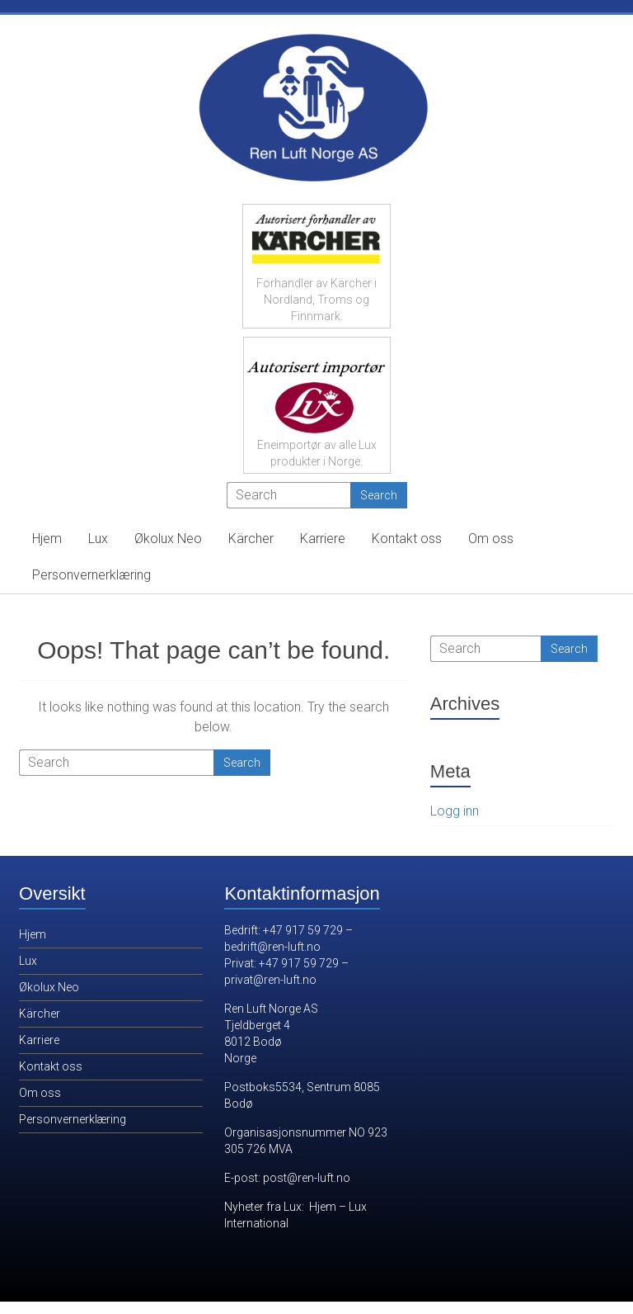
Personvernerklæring (91, 575)
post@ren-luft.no (306, 1177)
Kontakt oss (407, 538)
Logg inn (454, 811)
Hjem (47, 538)
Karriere (322, 538)
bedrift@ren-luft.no (272, 946)
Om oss (490, 538)
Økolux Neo (168, 538)
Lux (98, 538)
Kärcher (251, 538)
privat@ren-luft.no (270, 979)
